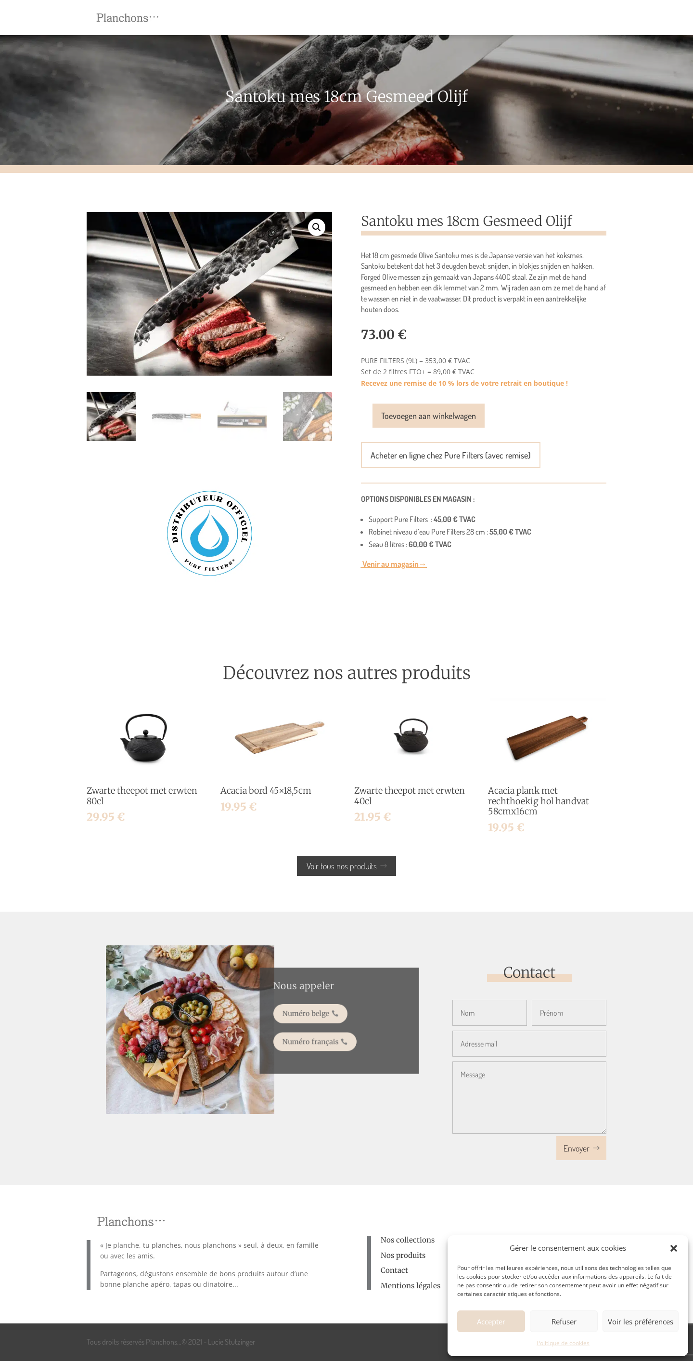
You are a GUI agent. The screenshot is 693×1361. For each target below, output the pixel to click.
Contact (394, 1270)
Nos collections (408, 1239)
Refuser (564, 1321)
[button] (674, 1248)
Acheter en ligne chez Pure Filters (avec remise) (451, 455)
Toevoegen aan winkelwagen (428, 415)
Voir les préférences (640, 1321)
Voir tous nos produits (342, 866)
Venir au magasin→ (394, 564)
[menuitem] (269, 17)
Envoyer (577, 1148)
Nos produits (403, 1255)
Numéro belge (311, 1014)
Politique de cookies (563, 1343)
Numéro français (315, 1037)
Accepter (491, 1321)
